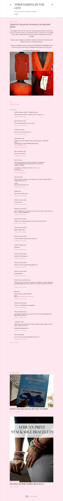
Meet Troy (22, 14)
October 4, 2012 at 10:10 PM (20, 147)
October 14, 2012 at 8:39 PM (20, 307)
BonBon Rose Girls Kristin (21, 280)
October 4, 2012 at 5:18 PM (20, 125)
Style (27, 14)
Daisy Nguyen (18, 138)
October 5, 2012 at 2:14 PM (20, 155)
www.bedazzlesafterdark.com (26, 296)
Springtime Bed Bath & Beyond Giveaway (29, 409)
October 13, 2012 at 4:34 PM (20, 298)
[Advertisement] (31, 357)
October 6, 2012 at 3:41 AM (20, 187)
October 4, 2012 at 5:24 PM (20, 134)
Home (16, 14)
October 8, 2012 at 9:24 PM (20, 204)
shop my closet (16, 104)
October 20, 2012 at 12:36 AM (20, 339)
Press (41, 14)
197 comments (16, 411)
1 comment (15, 486)
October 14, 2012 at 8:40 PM (20, 317)
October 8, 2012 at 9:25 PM (20, 214)
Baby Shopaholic (18, 151)
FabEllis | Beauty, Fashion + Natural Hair (24, 112)
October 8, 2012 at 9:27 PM (20, 258)
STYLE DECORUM (19, 170)
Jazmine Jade (18, 334)
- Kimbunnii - (17, 322)
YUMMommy (17, 129)
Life (37, 14)
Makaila (16, 191)
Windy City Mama (19, 200)
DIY (31, 14)
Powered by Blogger (31, 496)
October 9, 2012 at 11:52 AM (20, 287)
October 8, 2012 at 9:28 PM (20, 267)
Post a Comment (14, 342)
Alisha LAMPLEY (18, 121)
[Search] (52, 4)
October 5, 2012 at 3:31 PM (20, 172)
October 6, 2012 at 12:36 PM (20, 195)
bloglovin (36, 168)
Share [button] (11, 102)
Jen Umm (17, 160)
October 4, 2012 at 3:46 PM (20, 116)
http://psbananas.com (19, 145)
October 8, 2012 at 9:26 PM (20, 232)
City (34, 14)
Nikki (15, 291)
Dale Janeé (17, 177)
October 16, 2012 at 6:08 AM (20, 330)
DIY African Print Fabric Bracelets (27, 484)
